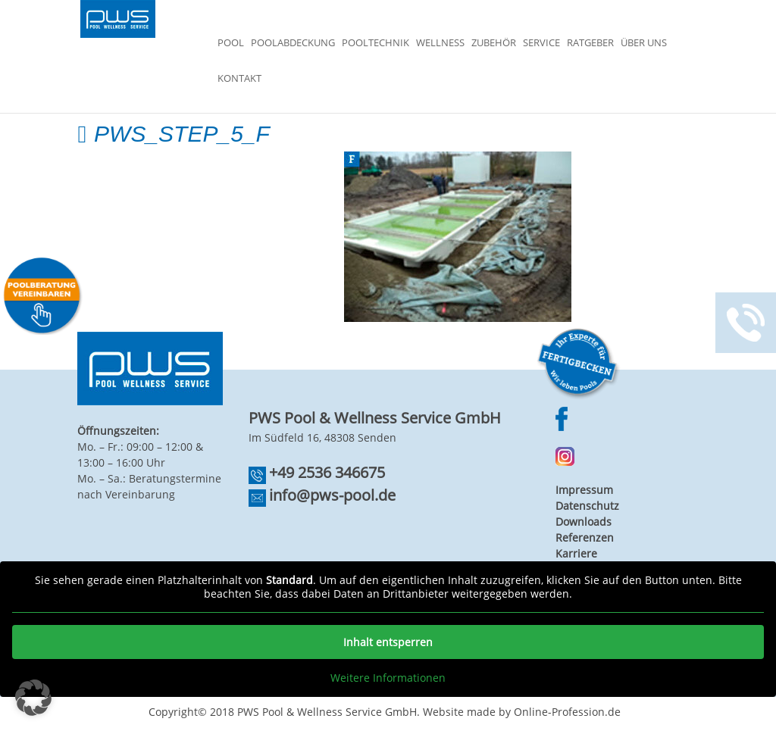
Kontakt (239, 79)
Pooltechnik (375, 43)
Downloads (583, 521)
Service (541, 43)
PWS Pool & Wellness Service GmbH (327, 711)
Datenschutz (587, 505)
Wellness (440, 43)
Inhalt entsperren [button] (388, 642)
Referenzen (584, 537)
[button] (33, 697)
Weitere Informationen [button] (388, 678)
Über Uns (644, 43)
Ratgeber (590, 43)
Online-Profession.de (567, 711)
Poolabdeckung (293, 43)
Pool (230, 43)
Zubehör (493, 43)
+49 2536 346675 (327, 472)
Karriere (576, 553)
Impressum (584, 490)
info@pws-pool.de (332, 495)
